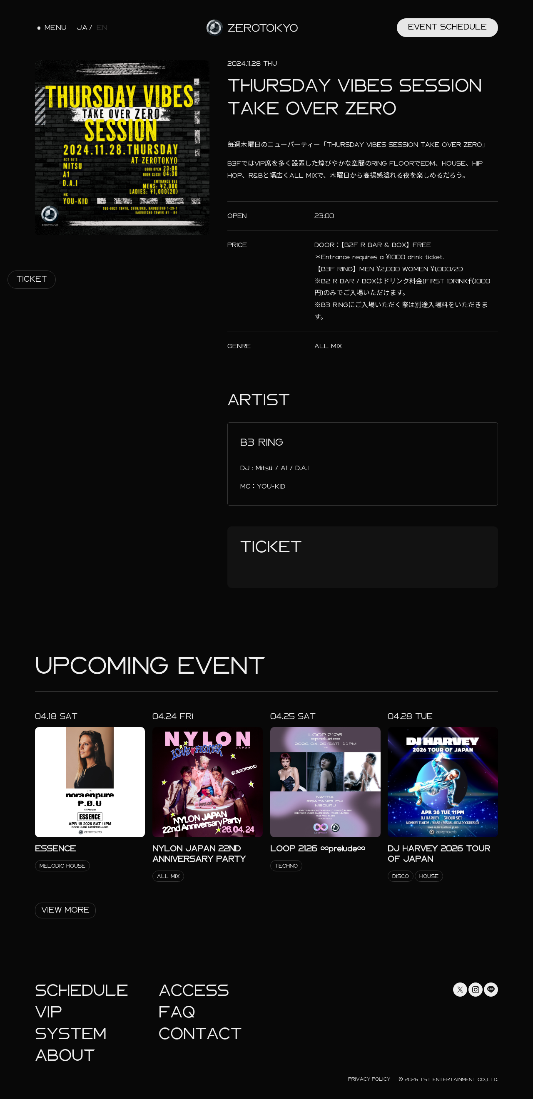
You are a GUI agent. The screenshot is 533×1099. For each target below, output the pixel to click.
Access (194, 990)
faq (177, 1012)
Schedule (81, 990)
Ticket (31, 279)
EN (102, 28)
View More (65, 909)
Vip (48, 1012)
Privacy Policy (369, 1079)
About (65, 1055)
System (70, 1033)
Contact (200, 1033)
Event (447, 26)
